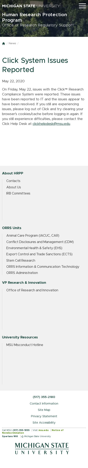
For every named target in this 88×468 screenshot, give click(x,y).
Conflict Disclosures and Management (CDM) (40, 242)
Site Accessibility (44, 422)
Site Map (44, 409)
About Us (13, 187)
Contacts (13, 181)
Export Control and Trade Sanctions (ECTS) (39, 254)
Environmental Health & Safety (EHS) (34, 248)
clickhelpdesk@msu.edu (51, 124)
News (12, 43)
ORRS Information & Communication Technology (42, 266)
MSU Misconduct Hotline (24, 345)
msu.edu (43, 430)
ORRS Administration (22, 273)
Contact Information (44, 403)
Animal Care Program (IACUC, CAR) (32, 235)
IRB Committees (18, 193)
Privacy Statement (44, 416)
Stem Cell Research (20, 260)
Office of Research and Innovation (32, 290)
